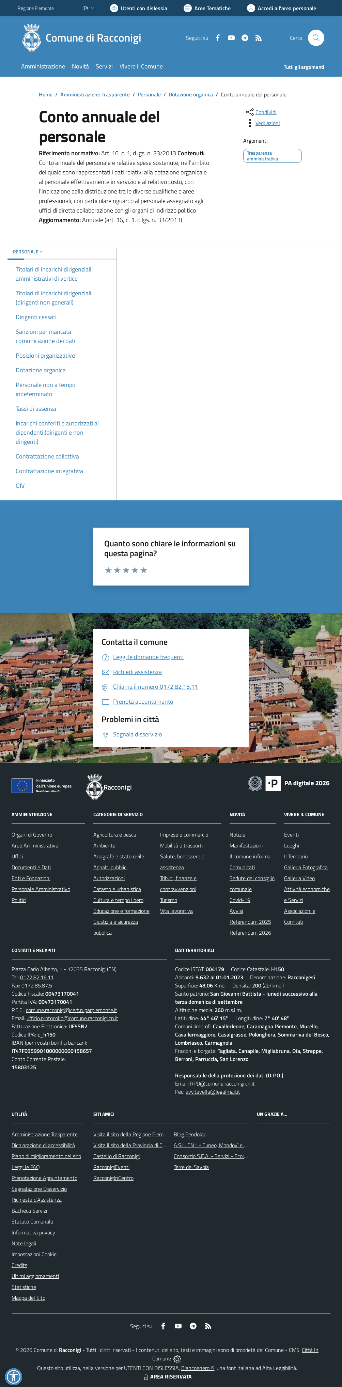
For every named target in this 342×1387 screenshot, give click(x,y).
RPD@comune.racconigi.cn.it (222, 1083)
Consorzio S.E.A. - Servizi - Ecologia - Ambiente (227, 1156)
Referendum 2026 (250, 933)
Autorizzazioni (109, 878)
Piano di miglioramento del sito (46, 1156)
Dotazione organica (191, 94)
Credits (19, 1265)
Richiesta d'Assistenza (37, 1200)
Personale (149, 94)
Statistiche (24, 1287)
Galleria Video (299, 878)
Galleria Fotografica (306, 867)
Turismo (168, 900)
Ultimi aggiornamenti (35, 1276)
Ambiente (104, 845)
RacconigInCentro (113, 1178)
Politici (19, 900)
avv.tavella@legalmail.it (213, 1092)
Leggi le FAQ (26, 1167)
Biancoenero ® (197, 1368)
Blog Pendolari (190, 1134)
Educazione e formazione (121, 911)
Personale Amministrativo (41, 889)
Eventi (291, 834)
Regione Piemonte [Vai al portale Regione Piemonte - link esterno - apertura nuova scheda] (36, 8)
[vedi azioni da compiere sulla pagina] (262, 123)
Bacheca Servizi (29, 1210)
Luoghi (291, 845)
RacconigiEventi (111, 1167)
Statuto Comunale (32, 1221)
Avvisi (236, 911)
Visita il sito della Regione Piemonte (133, 1134)
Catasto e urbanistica (117, 889)
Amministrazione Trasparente (95, 94)
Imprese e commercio (184, 834)
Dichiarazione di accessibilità (43, 1145)
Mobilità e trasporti (181, 845)
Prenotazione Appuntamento (44, 1178)
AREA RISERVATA (167, 1376)
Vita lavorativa (176, 911)
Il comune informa (250, 856)
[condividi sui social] (260, 112)
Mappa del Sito (28, 1298)
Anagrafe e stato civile (118, 856)
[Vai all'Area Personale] (281, 8)
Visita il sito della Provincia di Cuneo (133, 1145)
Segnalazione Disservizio (39, 1189)
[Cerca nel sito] (316, 38)
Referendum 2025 (250, 922)
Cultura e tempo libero (118, 900)
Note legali (24, 1243)
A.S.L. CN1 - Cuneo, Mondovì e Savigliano (220, 1145)
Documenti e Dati (31, 867)
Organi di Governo (32, 834)
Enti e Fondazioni (31, 878)
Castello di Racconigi (116, 1156)
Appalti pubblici (110, 867)
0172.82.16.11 (37, 977)
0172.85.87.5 (36, 985)
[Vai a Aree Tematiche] (207, 8)
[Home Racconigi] (84, 38)
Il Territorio (296, 856)
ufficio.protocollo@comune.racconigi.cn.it (72, 1018)
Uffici (17, 856)
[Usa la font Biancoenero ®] (138, 8)
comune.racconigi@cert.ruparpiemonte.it (71, 1010)
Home (45, 94)
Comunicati (242, 867)
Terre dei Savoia (191, 1167)
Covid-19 (240, 900)
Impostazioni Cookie (34, 1254)
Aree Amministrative (35, 845)
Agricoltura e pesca (114, 834)
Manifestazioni (246, 845)
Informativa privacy (33, 1232)
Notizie (237, 834)
